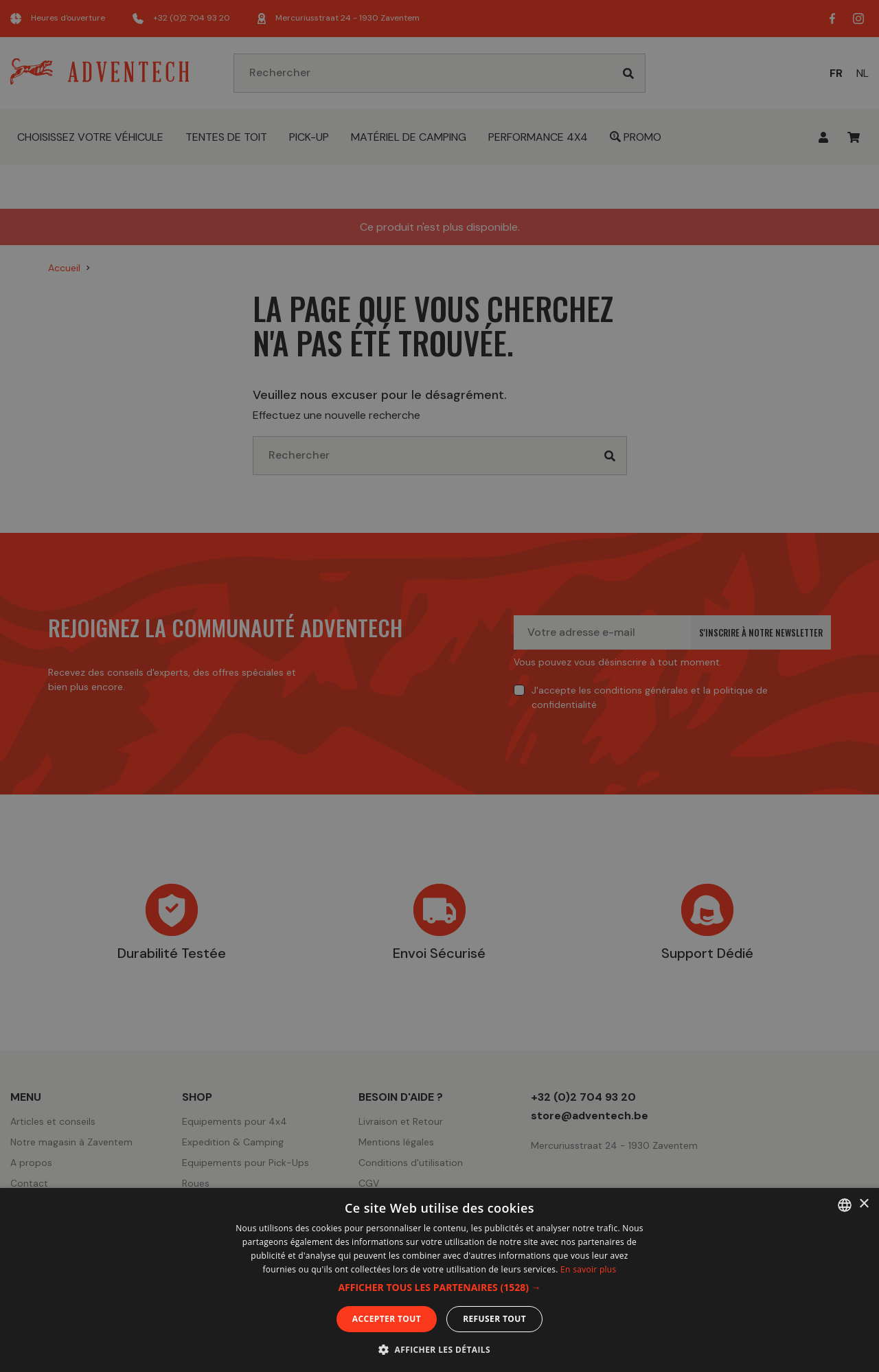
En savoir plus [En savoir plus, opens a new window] (588, 1269)
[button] (439, 1287)
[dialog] (439, 686)
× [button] (863, 1204)
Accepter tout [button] (386, 1319)
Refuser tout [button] (494, 1319)
